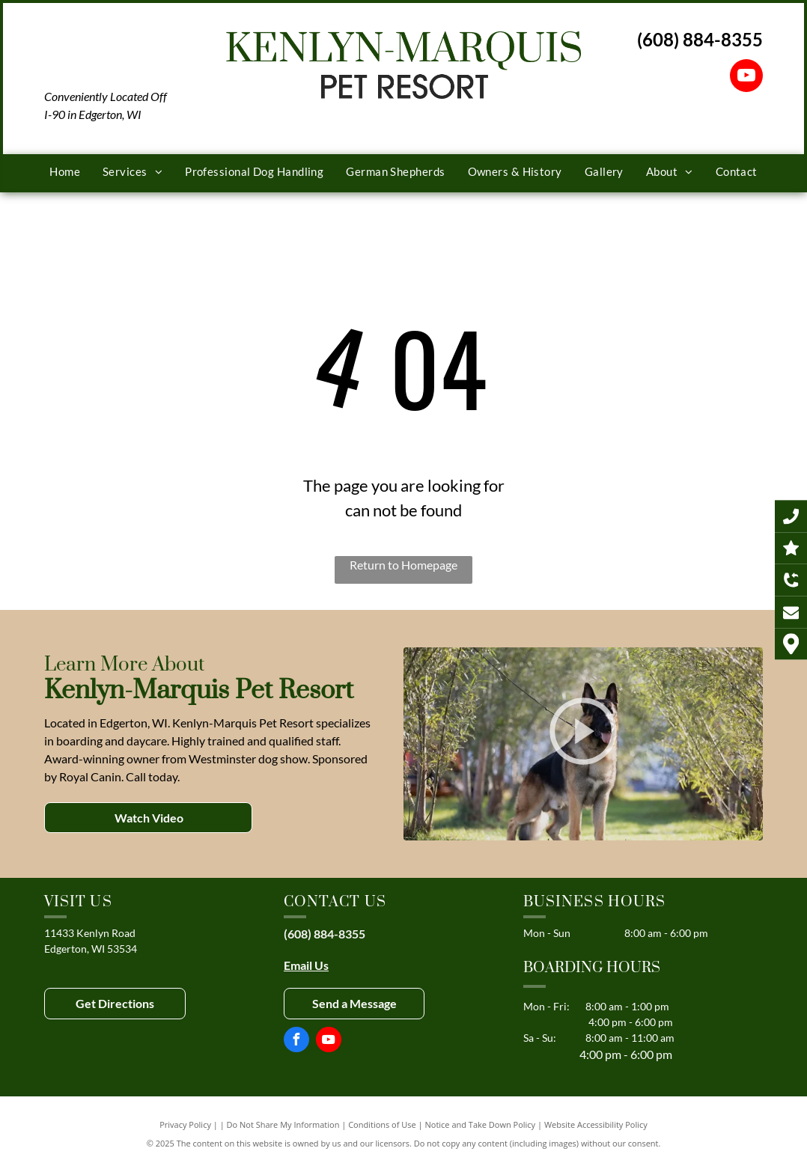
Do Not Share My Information (283, 1124)
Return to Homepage (403, 565)
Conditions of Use (382, 1124)
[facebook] (296, 1041)
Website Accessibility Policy (596, 1124)
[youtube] (746, 77)
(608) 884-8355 (700, 39)
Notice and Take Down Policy (480, 1124)
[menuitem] (64, 171)
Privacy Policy (185, 1124)
